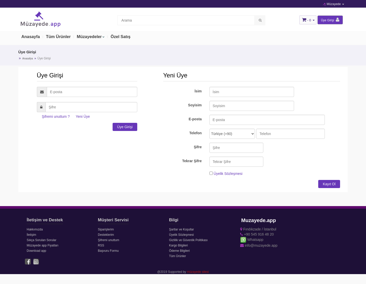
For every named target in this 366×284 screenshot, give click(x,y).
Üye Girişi (125, 127)
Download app (36, 251)
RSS (101, 245)
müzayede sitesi (198, 271)
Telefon (195, 133)
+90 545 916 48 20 (257, 234)
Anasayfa (31, 37)
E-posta (195, 119)
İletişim (31, 235)
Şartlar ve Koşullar (181, 229)
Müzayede (333, 4)
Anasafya (27, 58)
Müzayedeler (91, 37)
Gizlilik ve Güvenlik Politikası (188, 240)
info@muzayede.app (259, 245)
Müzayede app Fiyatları (42, 245)
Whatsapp (251, 240)
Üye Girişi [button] (330, 20)
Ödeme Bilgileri (179, 251)
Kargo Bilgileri (178, 245)
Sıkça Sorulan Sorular (41, 240)
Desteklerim (106, 235)
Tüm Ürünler (59, 37)
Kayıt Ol (329, 184)
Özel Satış (123, 37)
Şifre (198, 147)
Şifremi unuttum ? (56, 116)
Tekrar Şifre (192, 161)
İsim (198, 91)
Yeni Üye (83, 116)
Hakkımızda (35, 229)
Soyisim (195, 105)
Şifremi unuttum (108, 240)
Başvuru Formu (108, 251)
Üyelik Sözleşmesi (228, 174)
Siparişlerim (106, 229)
